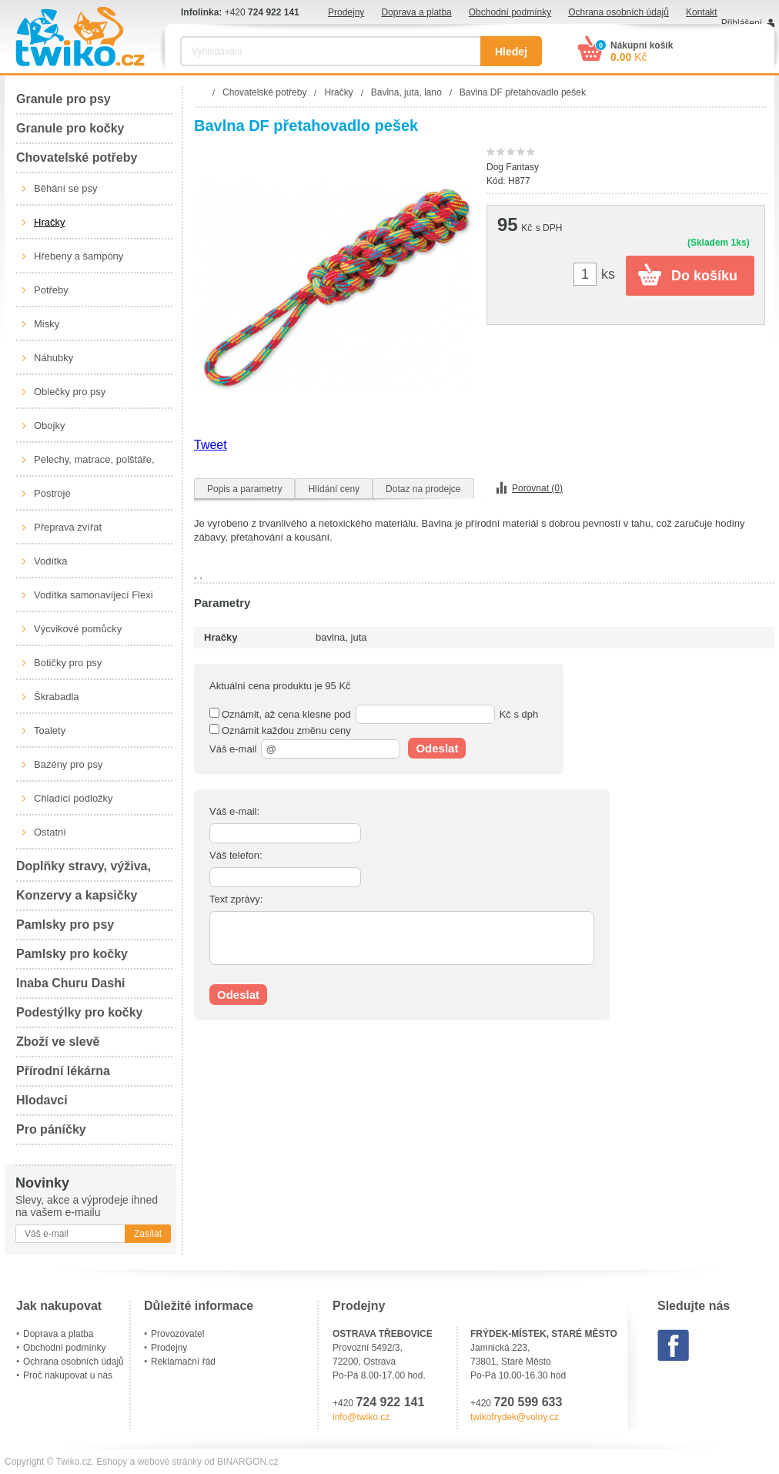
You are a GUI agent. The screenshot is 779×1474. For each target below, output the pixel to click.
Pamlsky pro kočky (72, 953)
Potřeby (51, 290)
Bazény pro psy (68, 764)
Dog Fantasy (512, 167)
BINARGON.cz (247, 1461)
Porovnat (537, 488)
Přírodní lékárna (63, 1070)
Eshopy (111, 1461)
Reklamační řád (183, 1361)
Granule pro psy (63, 99)
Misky (46, 324)
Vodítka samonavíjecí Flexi (93, 595)
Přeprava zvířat (68, 527)
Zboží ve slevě (58, 1041)
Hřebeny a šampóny (78, 256)
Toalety (49, 730)
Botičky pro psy (68, 662)
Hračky (49, 222)
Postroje (52, 493)
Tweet (210, 444)
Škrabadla (56, 696)
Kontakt (701, 12)
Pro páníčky (51, 1129)
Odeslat (437, 748)
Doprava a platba (416, 12)
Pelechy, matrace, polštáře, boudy (94, 465)
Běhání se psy (65, 188)
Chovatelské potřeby (76, 157)
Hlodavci (42, 1100)
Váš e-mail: (234, 811)
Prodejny (346, 12)
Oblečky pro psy (69, 391)
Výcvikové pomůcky (78, 629)
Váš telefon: (235, 855)
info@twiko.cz (361, 1417)
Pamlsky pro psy (65, 924)
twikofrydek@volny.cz (514, 1417)
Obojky (49, 425)
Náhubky (53, 357)
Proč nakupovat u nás (67, 1375)
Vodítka (50, 561)
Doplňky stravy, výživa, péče (83, 870)
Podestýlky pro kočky (79, 1012)
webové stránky (170, 1461)
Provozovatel (177, 1333)
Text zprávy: (235, 899)
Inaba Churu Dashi (70, 983)
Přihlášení (741, 23)
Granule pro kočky (70, 128)
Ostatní (50, 832)
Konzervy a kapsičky (76, 895)
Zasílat (148, 1233)
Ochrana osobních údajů (618, 12)
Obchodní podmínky (510, 12)
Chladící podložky (73, 798)
